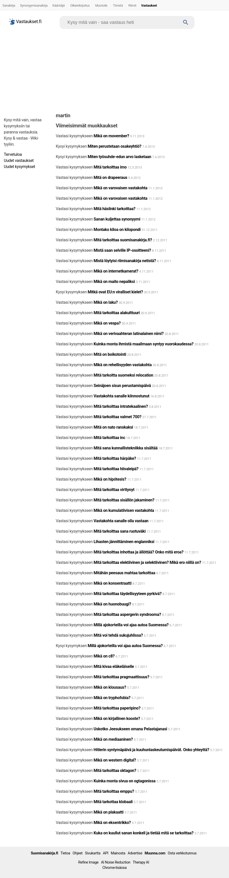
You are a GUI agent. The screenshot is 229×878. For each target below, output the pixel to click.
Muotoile (101, 5)
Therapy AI (141, 862)
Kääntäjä (58, 5)
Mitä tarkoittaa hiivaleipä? (116, 468)
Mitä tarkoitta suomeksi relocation (124, 375)
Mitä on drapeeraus (110, 177)
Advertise (135, 853)
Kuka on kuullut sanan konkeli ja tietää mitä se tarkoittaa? (143, 833)
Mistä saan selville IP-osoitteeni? (122, 250)
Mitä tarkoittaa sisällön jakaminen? (124, 500)
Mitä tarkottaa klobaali (113, 801)
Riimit (132, 5)
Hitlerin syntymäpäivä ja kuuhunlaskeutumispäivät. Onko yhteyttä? (151, 749)
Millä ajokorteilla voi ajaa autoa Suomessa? (131, 624)
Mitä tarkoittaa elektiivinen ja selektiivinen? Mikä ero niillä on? (147, 562)
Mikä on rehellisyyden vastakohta (123, 364)
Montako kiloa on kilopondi (117, 229)
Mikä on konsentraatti (113, 583)
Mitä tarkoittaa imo (110, 167)
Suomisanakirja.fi (44, 853)
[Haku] (185, 22)
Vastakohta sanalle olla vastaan (121, 520)
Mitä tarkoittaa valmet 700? (117, 416)
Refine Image (88, 862)
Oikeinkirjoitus (80, 5)
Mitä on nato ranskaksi (113, 427)
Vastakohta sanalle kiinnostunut (121, 396)
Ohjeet (77, 853)
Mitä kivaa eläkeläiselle (114, 666)
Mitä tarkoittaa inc (109, 437)
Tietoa (65, 853)
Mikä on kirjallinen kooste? (117, 718)
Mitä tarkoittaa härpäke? (115, 458)
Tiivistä (118, 5)
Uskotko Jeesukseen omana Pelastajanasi (130, 729)
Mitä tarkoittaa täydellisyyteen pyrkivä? (128, 593)
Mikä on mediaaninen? (113, 739)
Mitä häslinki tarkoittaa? (114, 208)
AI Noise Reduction (115, 862)
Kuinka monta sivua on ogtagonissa (124, 781)
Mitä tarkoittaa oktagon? (115, 770)
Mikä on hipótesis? (110, 479)
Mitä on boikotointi (110, 354)
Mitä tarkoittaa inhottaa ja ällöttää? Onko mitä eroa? (138, 552)
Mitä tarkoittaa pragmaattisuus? (121, 676)
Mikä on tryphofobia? (112, 697)
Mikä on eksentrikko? (112, 822)
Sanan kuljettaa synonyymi (117, 219)
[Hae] (122, 22)
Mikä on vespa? (107, 323)
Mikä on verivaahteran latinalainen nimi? (129, 333)
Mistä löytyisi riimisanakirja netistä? (125, 260)
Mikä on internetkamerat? (116, 271)
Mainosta (118, 853)
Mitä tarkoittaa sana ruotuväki (120, 531)
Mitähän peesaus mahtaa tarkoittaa (124, 572)
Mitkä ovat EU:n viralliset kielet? (115, 292)
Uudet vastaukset (19, 160)
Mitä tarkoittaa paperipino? (117, 708)
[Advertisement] (114, 69)
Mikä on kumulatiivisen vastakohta (124, 510)
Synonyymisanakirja (34, 5)
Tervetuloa (13, 154)
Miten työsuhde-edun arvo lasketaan (119, 156)
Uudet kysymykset (19, 166)
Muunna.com (155, 853)
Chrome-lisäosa (114, 868)
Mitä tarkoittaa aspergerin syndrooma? (127, 614)
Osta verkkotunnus (182, 853)
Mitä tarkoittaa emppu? (114, 791)
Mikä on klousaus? (110, 687)
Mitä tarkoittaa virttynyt (114, 489)
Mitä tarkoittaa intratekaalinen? (121, 406)
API (105, 853)
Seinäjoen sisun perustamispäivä (122, 385)
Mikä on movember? (111, 135)
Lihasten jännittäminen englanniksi (124, 541)
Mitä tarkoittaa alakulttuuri (117, 312)
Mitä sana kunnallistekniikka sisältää (125, 448)
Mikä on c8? (104, 656)
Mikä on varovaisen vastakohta (120, 187)
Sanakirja (9, 5)
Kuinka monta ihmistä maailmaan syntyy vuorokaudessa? (143, 344)
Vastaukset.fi (25, 22)
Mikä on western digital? (115, 760)
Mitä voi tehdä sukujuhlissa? (118, 635)
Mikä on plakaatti (109, 812)
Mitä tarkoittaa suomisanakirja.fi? (123, 240)
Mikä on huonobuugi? (112, 604)
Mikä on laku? (106, 302)
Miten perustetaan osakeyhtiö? (115, 146)
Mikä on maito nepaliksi (114, 281)
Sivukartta (92, 853)
